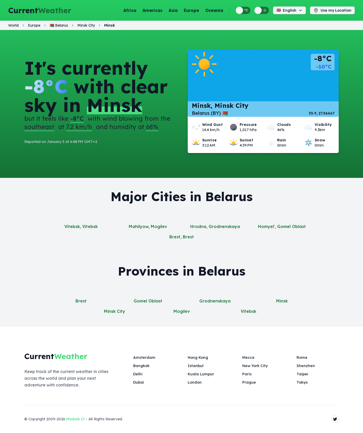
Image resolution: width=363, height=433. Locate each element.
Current (39, 10)
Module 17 (75, 419)
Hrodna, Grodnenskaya (215, 226)
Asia (173, 10)
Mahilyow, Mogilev (148, 226)
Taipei (302, 374)
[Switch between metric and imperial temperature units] (243, 10)
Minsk (282, 300)
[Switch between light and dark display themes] (261, 10)
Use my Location (332, 10)
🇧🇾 (59, 25)
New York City (255, 365)
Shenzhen (306, 365)
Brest (81, 300)
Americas (152, 10)
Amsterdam (144, 357)
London (195, 382)
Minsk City (114, 311)
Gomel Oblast (148, 300)
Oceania (214, 10)
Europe (191, 10)
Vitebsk (248, 311)
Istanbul (195, 365)
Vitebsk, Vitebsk (81, 226)
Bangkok (141, 365)
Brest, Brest (181, 236)
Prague (249, 382)
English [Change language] (289, 10)
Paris (247, 374)
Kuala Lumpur (201, 374)
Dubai (138, 382)
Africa (129, 10)
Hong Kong (198, 357)
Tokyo (302, 382)
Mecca (248, 357)
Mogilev (181, 311)
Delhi (137, 374)
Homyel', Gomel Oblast (282, 226)
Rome (302, 357)
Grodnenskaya (215, 300)
